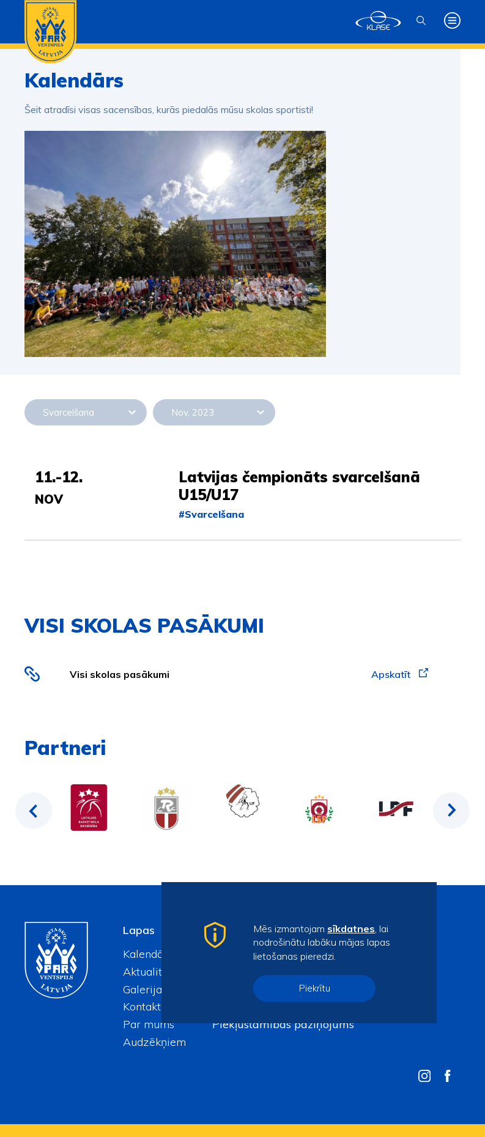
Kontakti (143, 1006)
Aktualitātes (153, 972)
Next (451, 810)
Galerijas (145, 989)
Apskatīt (399, 674)
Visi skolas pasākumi (119, 674)
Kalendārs (147, 954)
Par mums (148, 1024)
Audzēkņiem (154, 1042)
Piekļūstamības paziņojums (283, 1024)
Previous (33, 810)
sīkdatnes (351, 928)
